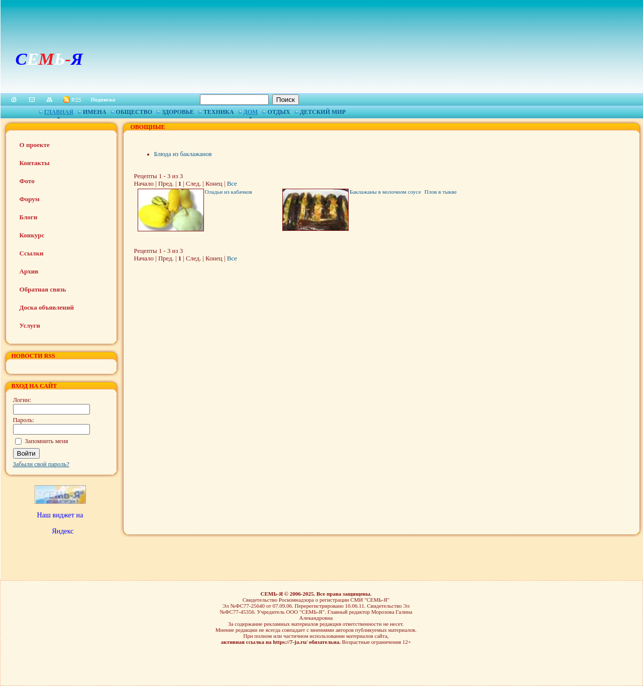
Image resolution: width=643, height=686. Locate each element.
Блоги (29, 217)
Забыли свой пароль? (41, 464)
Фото (27, 181)
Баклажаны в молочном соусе (385, 192)
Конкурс (32, 235)
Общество (134, 111)
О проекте (35, 145)
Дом (251, 111)
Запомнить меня (46, 441)
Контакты (35, 163)
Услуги (30, 325)
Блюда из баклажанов (183, 154)
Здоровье (178, 111)
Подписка (103, 99)
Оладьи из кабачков (228, 192)
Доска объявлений (47, 307)
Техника (218, 111)
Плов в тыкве (440, 192)
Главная (58, 111)
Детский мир (323, 111)
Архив (29, 271)
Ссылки (32, 253)
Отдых (278, 111)
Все (232, 183)
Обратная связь (43, 289)
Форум (30, 199)
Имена (94, 111)
